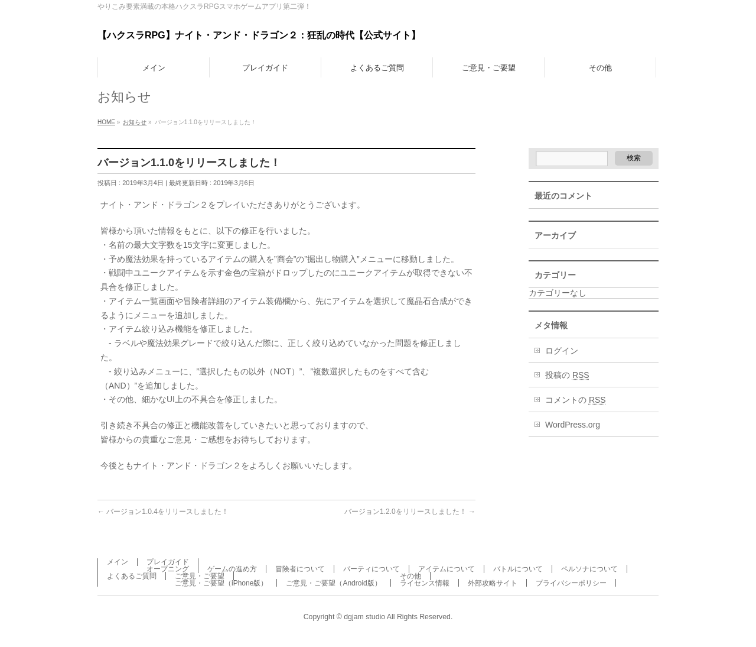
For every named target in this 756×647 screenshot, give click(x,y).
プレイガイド (167, 562)
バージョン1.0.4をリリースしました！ (163, 511)
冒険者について (300, 569)
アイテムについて (446, 569)
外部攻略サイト (492, 583)
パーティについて (371, 569)
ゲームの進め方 (232, 569)
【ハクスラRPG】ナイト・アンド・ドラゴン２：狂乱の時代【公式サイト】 (259, 35)
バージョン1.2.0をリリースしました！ (409, 511)
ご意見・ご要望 (199, 576)
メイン (117, 562)
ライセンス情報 (424, 583)
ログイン (561, 350)
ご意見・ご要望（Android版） (333, 583)
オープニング (167, 569)
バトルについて (518, 569)
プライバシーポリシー (571, 583)
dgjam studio (364, 617)
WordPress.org (572, 424)
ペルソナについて (589, 569)
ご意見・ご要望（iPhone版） (221, 583)
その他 (410, 576)
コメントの (575, 400)
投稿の (567, 375)
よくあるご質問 (132, 576)
